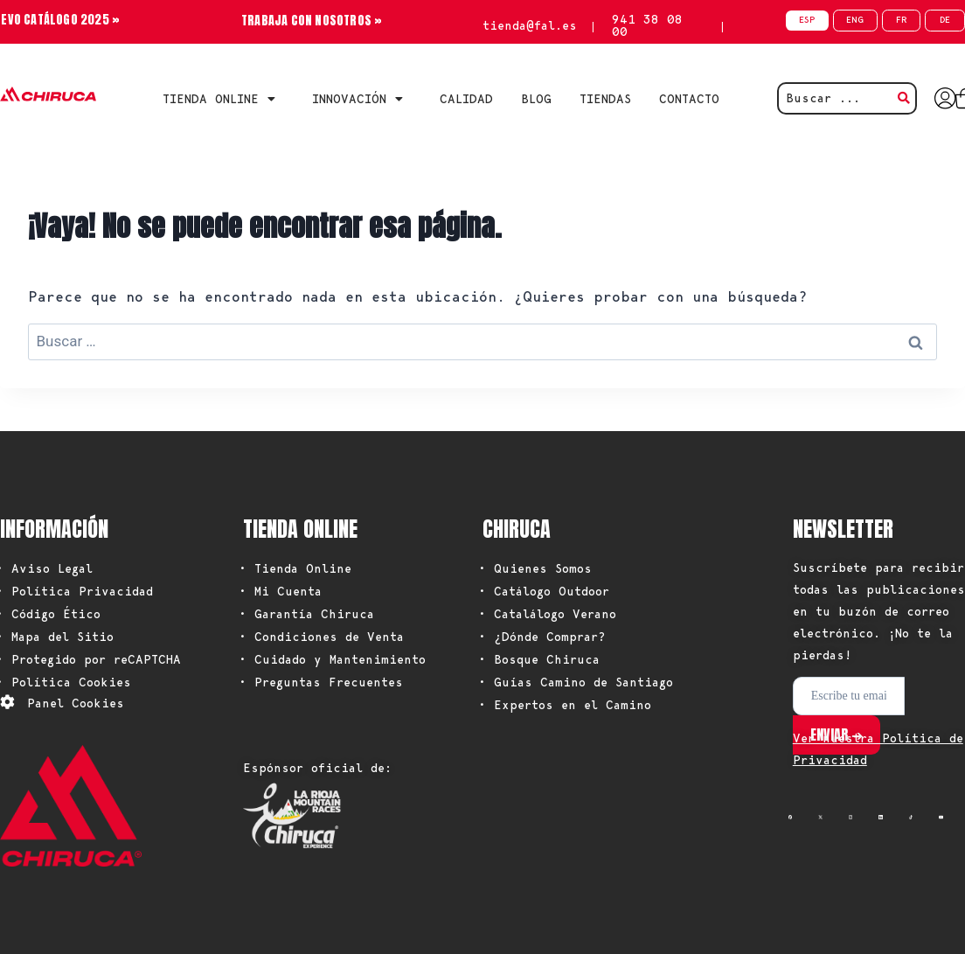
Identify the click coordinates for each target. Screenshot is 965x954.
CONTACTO (689, 99)
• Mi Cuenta (280, 591)
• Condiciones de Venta (321, 637)
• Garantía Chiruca (306, 614)
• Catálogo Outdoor (543, 591)
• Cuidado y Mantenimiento (332, 659)
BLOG (536, 99)
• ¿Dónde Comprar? (542, 637)
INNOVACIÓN (362, 99)
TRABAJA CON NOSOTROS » (311, 20)
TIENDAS (605, 99)
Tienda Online (223, 99)
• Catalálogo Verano (547, 614)
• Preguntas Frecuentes (321, 682)
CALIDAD (466, 99)
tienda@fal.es (529, 25)
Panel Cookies (75, 703)
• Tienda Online (295, 568)
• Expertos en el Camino (564, 705)
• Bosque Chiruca (539, 659)
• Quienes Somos (535, 568)
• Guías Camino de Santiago (575, 682)
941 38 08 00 (647, 25)
